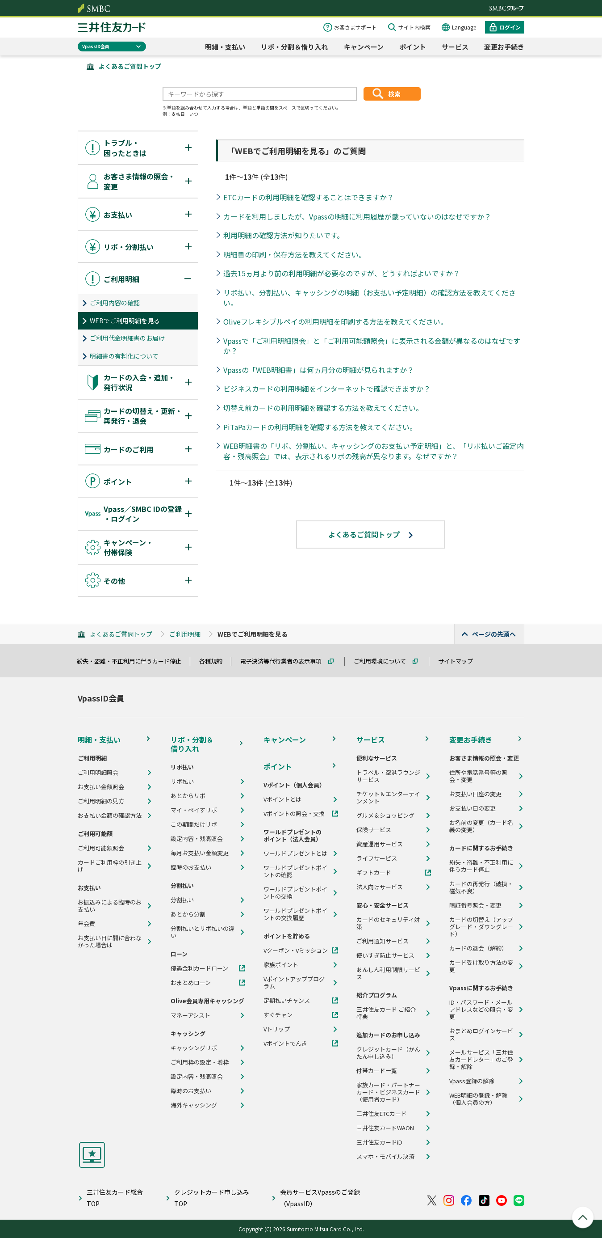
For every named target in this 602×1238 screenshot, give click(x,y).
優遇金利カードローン (199, 968)
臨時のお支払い (191, 867)
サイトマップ (459, 661)
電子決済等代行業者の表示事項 (285, 661)
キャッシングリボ (194, 1048)
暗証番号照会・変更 (475, 905)
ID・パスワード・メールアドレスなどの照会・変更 (481, 1009)
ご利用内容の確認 (115, 302)
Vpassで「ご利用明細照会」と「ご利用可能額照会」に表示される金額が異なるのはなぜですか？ (371, 345)
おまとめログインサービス (481, 1034)
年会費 (86, 923)
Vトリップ (276, 1029)
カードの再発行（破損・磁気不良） (481, 887)
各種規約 (214, 661)
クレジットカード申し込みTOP (211, 1197)
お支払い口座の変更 (475, 794)
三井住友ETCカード (381, 1113)
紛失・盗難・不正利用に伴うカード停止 (133, 661)
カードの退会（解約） (478, 948)
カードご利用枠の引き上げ (110, 866)
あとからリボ (188, 795)
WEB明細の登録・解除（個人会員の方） (478, 1099)
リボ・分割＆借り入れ (294, 46)
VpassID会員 (95, 46)
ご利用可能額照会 (101, 848)
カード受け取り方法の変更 (481, 966)
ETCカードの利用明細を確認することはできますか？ (308, 197)
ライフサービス (376, 858)
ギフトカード (373, 872)
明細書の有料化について (124, 355)
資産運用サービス (379, 844)
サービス (455, 46)
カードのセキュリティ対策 (388, 923)
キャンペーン (364, 46)
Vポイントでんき (285, 1043)
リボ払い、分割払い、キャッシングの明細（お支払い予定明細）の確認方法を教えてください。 (369, 297)
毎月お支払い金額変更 (200, 853)
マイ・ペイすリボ (194, 810)
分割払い (182, 900)
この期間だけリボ (194, 824)
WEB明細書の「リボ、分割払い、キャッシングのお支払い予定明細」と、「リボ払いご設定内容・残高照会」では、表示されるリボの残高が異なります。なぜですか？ (373, 450)
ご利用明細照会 (98, 772)
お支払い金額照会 (101, 786)
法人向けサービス (379, 887)
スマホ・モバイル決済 (385, 1156)
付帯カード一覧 (376, 1070)
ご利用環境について (384, 661)
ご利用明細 (185, 634)
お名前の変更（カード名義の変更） (481, 826)
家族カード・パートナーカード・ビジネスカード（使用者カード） (388, 1092)
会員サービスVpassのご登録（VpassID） (320, 1197)
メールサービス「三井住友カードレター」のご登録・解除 (481, 1059)
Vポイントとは (282, 799)
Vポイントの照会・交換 (294, 813)
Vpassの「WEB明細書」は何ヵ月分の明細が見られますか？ (318, 369)
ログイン (510, 27)
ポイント (412, 46)
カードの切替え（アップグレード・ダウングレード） (481, 927)
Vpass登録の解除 (471, 1081)
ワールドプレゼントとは (295, 853)
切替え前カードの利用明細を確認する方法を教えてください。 (323, 407)
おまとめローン (191, 982)
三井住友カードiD (379, 1142)
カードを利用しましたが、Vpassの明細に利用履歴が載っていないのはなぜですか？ (357, 216)
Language (464, 27)
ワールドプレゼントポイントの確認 (295, 871)
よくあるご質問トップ (130, 66)
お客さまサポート (355, 27)
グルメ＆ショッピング (385, 815)
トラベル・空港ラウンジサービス (388, 776)
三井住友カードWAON (385, 1128)
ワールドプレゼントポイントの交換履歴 (295, 914)
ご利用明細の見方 (101, 801)
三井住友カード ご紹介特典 (386, 1013)
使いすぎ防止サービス (385, 955)
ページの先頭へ (494, 634)
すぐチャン (278, 1014)
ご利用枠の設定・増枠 (200, 1062)
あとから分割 (188, 914)
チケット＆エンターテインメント (388, 797)
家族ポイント (280, 964)
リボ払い (182, 781)
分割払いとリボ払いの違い (202, 932)
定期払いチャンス (286, 1000)
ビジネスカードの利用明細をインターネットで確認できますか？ (327, 388)
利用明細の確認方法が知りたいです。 (283, 235)
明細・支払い (225, 46)
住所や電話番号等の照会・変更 (478, 776)
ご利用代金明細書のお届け (127, 338)
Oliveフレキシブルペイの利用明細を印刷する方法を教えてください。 (335, 321)
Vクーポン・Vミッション (295, 950)
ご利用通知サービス (382, 941)
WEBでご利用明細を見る (125, 320)
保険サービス (373, 829)
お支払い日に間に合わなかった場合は (110, 941)
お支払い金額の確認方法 (110, 815)
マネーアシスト (190, 1015)
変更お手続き (504, 46)
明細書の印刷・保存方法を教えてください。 (294, 254)
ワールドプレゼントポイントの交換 (295, 893)
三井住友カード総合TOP (115, 1197)
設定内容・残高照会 (197, 838)
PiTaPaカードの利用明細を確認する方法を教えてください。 (320, 427)
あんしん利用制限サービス (388, 973)
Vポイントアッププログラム (294, 983)
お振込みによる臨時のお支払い (110, 906)
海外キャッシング (194, 1105)
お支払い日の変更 (472, 808)
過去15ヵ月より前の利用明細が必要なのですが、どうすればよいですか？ (341, 273)
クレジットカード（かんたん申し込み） (388, 1053)
